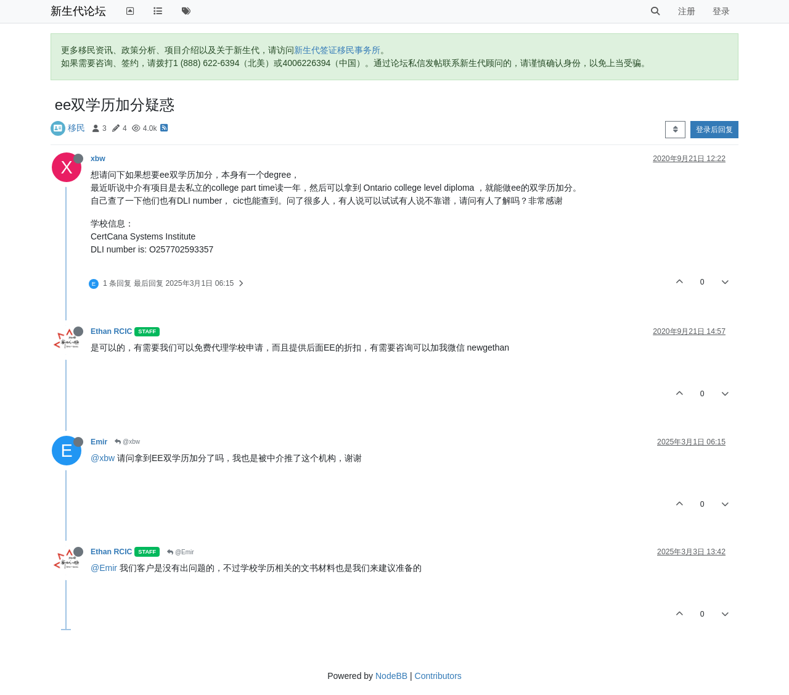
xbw (98, 158)
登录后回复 (714, 129)
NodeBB (391, 676)
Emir (99, 442)
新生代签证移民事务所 (337, 50)
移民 (76, 128)
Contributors (438, 676)
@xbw (127, 441)
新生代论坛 (78, 11)
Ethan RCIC (111, 331)
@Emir (180, 552)
